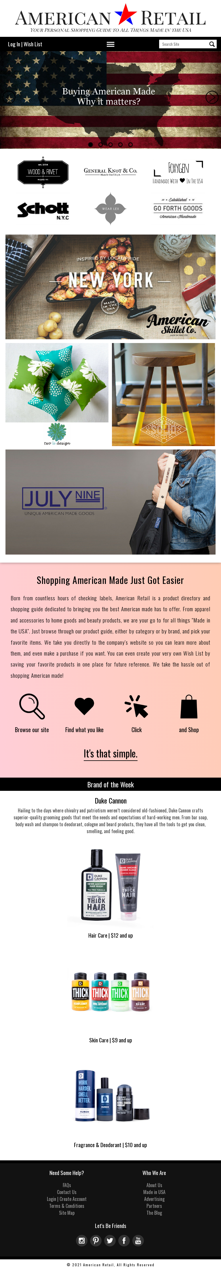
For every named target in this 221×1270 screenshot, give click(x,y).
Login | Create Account (67, 1198)
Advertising (154, 1198)
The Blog (154, 1212)
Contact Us (67, 1192)
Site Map (67, 1212)
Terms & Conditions (66, 1205)
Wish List (33, 44)
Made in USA (154, 1192)
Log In (14, 44)
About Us (154, 1185)
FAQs (67, 1185)
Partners (154, 1205)
